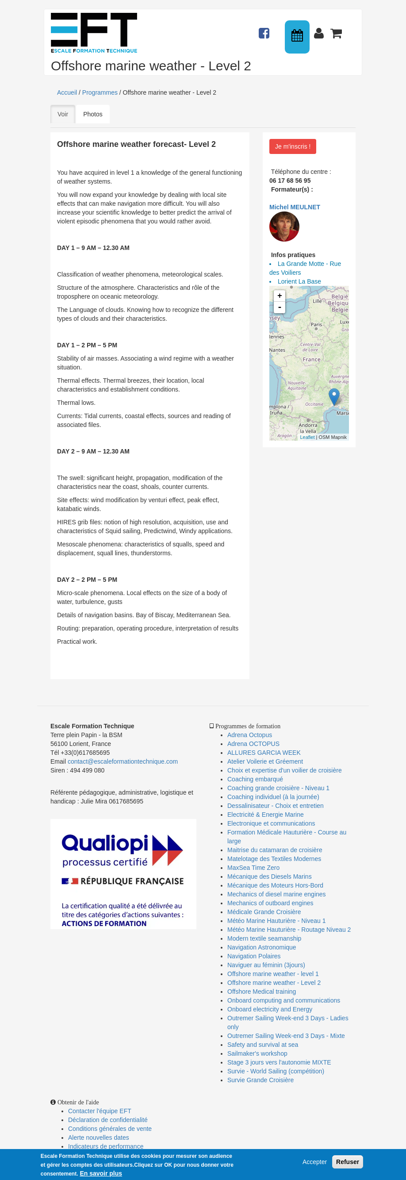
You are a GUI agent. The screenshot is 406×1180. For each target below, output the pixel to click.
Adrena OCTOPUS (253, 743)
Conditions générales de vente (110, 1128)
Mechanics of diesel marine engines (276, 894)
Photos (93, 114)
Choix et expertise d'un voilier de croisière (284, 770)
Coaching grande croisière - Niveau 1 (278, 788)
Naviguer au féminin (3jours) (266, 965)
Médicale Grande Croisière (264, 911)
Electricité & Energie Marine (265, 814)
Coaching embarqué (255, 779)
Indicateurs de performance (105, 1146)
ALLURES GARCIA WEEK (264, 752)
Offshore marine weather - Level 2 (274, 982)
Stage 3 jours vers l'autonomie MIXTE (279, 1062)
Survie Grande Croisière (260, 1080)
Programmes (100, 92)
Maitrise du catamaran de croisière (274, 849)
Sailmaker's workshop (257, 1053)
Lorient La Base (299, 281)
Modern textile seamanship (264, 938)
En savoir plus (101, 1173)
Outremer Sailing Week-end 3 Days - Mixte (286, 1035)
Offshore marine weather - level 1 (273, 973)
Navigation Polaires (254, 956)
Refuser (347, 1162)
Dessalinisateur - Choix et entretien (275, 805)
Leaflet (307, 437)
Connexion (320, 29)
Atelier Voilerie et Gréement (265, 761)
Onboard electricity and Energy (269, 1009)
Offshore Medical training (262, 991)
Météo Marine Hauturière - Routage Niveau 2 (289, 929)
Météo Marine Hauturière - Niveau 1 (276, 920)
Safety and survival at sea (262, 1044)
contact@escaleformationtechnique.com (123, 761)
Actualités (265, 29)
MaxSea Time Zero (253, 867)
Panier (337, 29)
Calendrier (298, 37)
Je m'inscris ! (292, 146)
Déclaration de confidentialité (108, 1119)
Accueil (67, 92)
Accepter (315, 1162)
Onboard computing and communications (283, 1000)
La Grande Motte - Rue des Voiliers (305, 268)
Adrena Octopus (249, 734)
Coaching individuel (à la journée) (273, 796)
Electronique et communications (271, 823)
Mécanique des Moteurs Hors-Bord (275, 885)
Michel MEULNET (294, 207)
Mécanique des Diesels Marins (269, 876)
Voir (66, 114)
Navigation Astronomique (261, 947)
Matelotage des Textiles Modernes (274, 858)
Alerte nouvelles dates (98, 1137)
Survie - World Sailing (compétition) (275, 1071)
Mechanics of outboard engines (270, 903)
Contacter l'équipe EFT (99, 1111)
